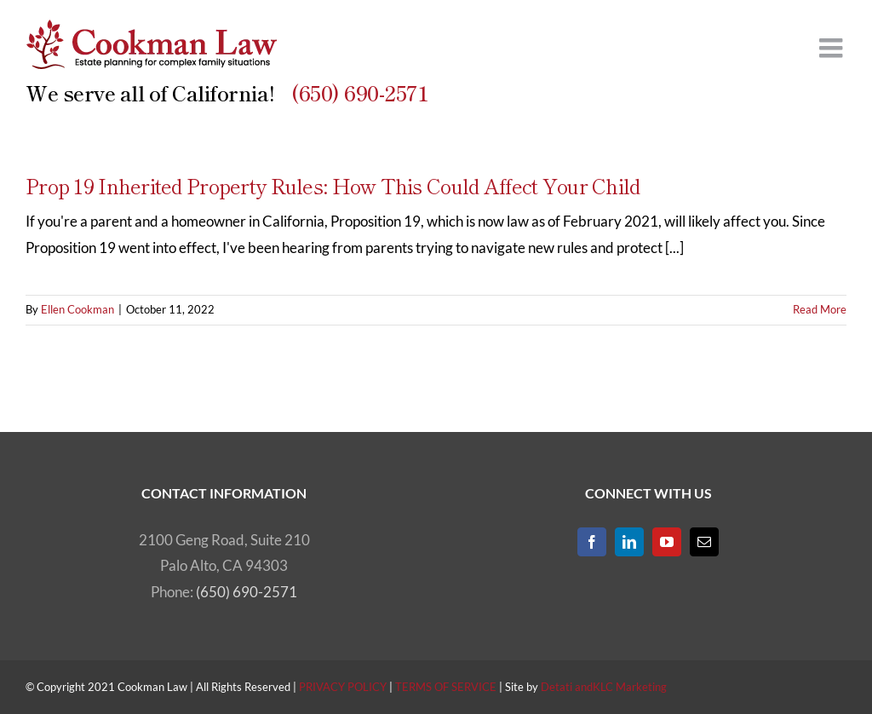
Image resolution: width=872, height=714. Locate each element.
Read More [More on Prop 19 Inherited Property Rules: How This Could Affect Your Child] (819, 309)
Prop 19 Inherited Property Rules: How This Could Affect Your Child (333, 185)
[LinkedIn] (629, 541)
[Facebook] (591, 541)
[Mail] (704, 541)
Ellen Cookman (77, 309)
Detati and (567, 687)
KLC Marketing (630, 687)
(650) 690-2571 (359, 92)
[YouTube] (666, 541)
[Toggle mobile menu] (832, 47)
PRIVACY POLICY (343, 687)
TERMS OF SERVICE (445, 687)
